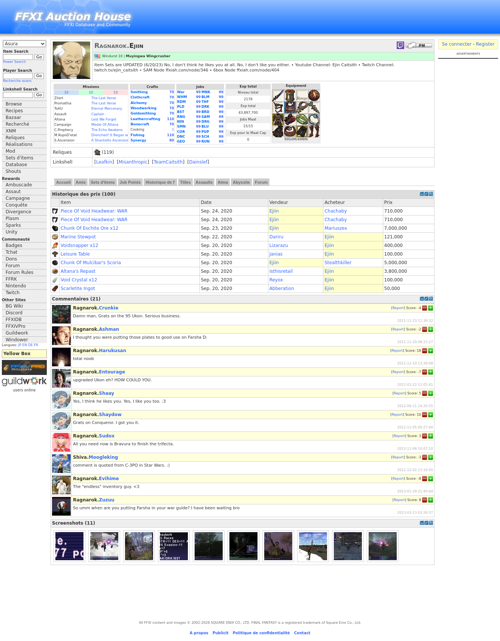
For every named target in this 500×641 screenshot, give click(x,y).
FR (36, 345)
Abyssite (241, 182)
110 (170, 119)
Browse (14, 104)
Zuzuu (106, 500)
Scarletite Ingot (78, 288)
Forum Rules (19, 272)
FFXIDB (14, 319)
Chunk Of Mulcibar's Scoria (91, 262)
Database (16, 164)
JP (19, 345)
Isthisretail (281, 271)
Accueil (63, 182)
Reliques (15, 137)
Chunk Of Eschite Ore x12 (89, 228)
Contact (302, 633)
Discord (14, 312)
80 (171, 140)
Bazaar (13, 117)
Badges (14, 245)
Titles (185, 182)
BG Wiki (14, 306)
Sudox (107, 436)
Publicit (221, 633)
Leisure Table (75, 254)
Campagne (18, 198)
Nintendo (16, 286)
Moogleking (103, 457)
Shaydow (110, 414)
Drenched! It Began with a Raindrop (121, 135)
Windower (17, 339)
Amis (81, 182)
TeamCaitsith (168, 162)
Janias (276, 254)
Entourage (112, 372)
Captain (97, 114)
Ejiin (274, 211)
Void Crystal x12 (79, 280)
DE (30, 345)
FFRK (11, 279)
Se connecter (457, 44)
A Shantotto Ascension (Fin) (114, 140)
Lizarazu (278, 245)
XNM (11, 131)
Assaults (204, 182)
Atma (223, 182)
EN (24, 345)
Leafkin (104, 162)
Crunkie (108, 308)
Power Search (14, 62)
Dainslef (198, 162)
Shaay (106, 393)
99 (198, 92)
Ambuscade (19, 184)
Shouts (13, 171)
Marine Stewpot (78, 236)
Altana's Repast (78, 271)
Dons (11, 259)
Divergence (18, 211)
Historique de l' (160, 182)
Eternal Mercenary (106, 108)
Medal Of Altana (104, 124)
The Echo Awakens (107, 130)
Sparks (13, 225)
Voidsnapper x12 (79, 245)
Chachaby (335, 211)
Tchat (12, 252)
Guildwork (17, 333)
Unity (12, 232)
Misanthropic (133, 162)
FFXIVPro (15, 326)
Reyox (276, 280)
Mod (10, 151)
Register (485, 44)
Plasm (12, 218)
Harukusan (112, 350)
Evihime (109, 478)
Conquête (16, 205)
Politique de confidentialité (261, 633)
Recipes (14, 110)
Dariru (276, 236)
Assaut (13, 191)
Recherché (17, 124)
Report (398, 307)
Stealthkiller (337, 262)
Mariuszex (335, 228)
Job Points (130, 182)
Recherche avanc (17, 81)
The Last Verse (103, 98)
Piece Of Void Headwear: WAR (94, 211)
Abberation (281, 288)
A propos (199, 633)
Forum (13, 265)
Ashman (109, 329)
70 (171, 92)
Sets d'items (19, 158)
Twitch (12, 292)
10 (66, 92)
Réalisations (19, 144)
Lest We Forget (103, 119)
